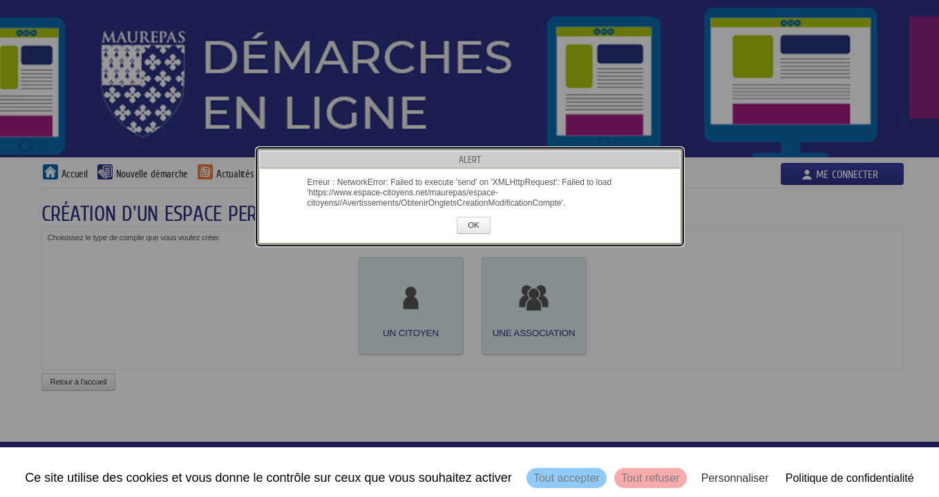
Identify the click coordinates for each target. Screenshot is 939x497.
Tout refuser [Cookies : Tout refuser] (650, 478)
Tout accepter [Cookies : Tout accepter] (566, 478)
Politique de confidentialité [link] (850, 478)
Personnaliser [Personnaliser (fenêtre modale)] (735, 478)
